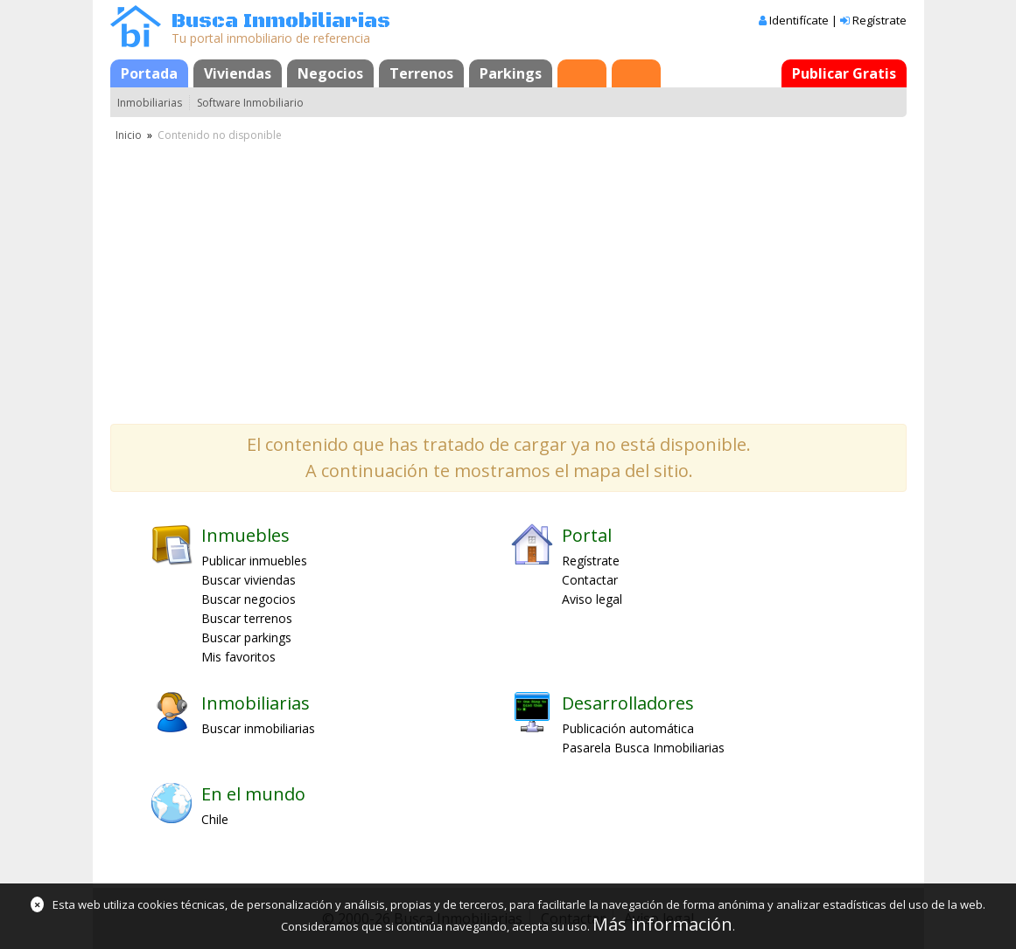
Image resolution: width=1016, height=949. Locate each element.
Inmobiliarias (149, 102)
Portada (149, 73)
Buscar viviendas (248, 579)
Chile (214, 819)
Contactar (590, 579)
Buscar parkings (246, 637)
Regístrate (879, 20)
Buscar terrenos (246, 618)
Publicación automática (628, 728)
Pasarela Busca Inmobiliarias (643, 747)
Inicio (129, 135)
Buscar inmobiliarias (258, 728)
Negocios (330, 73)
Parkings (511, 73)
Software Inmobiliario (250, 102)
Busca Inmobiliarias (281, 21)
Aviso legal (592, 599)
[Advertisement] (508, 275)
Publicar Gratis (844, 73)
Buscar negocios (248, 599)
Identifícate (799, 20)
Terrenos (421, 73)
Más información (662, 924)
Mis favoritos (238, 656)
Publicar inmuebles (254, 560)
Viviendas (237, 73)
